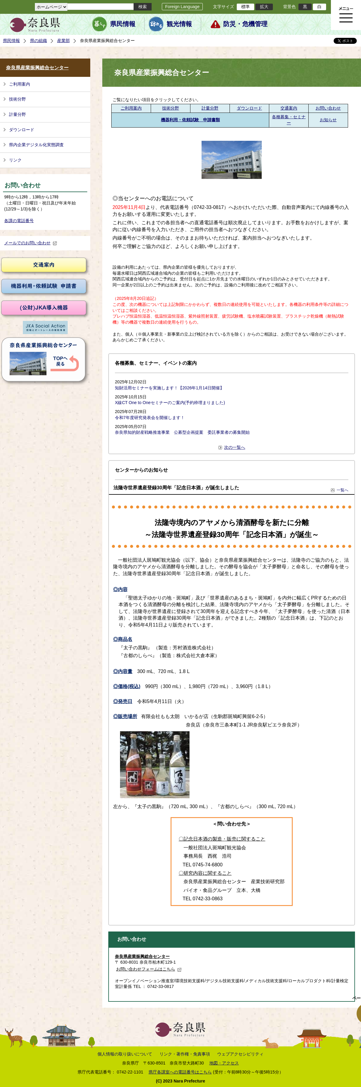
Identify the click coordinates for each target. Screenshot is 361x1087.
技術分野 (17, 99)
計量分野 (17, 114)
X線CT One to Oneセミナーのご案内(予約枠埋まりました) (170, 402)
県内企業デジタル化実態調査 (36, 144)
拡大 (264, 6)
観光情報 (179, 24)
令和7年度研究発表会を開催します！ (150, 417)
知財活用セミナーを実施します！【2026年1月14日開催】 (169, 387)
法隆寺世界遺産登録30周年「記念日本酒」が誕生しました (176, 487)
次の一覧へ (234, 447)
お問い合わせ (328, 108)
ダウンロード (21, 129)
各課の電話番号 (19, 220)
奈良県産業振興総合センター (37, 67)
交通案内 (288, 108)
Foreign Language (182, 6)
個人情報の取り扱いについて (124, 1054)
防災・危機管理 (245, 24)
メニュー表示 (346, 15)
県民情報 (122, 24)
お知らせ (328, 119)
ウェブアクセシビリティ (240, 1054)
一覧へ (342, 490)
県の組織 (38, 40)
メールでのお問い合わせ (30, 242)
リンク (15, 160)
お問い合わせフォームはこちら (149, 969)
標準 (245, 6)
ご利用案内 (19, 84)
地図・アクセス (224, 1063)
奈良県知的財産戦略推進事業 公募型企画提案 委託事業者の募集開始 (182, 432)
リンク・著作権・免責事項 (184, 1054)
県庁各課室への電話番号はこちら (180, 1072)
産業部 (63, 40)
